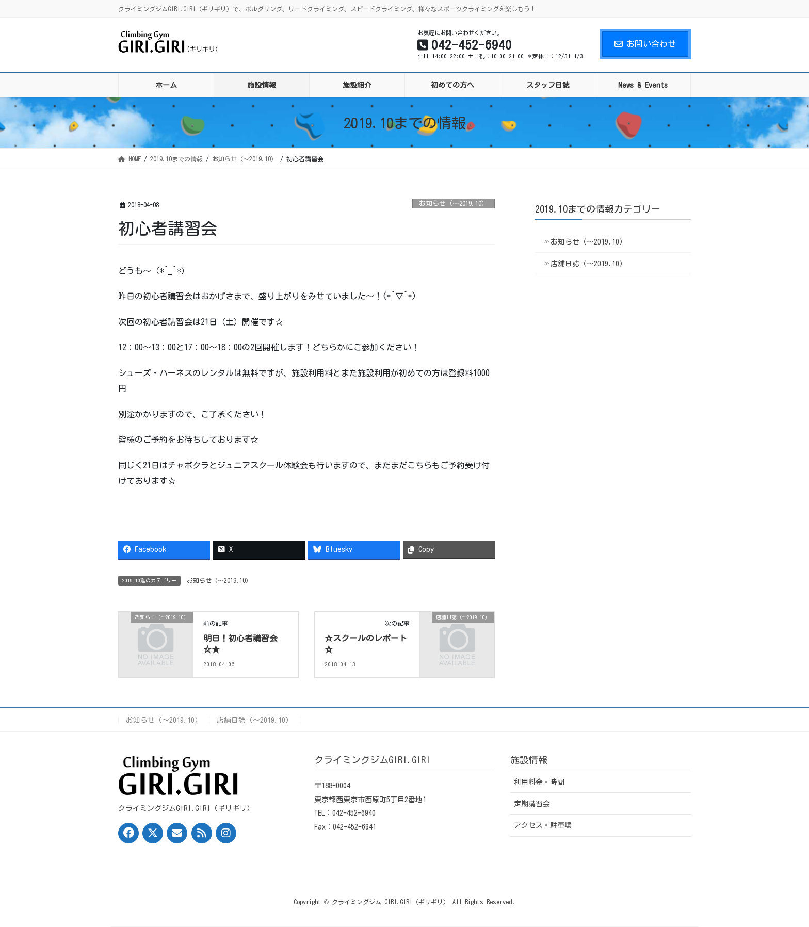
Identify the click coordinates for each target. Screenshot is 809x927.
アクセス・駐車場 (543, 825)
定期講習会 (532, 803)
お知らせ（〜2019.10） (453, 203)
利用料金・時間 (539, 782)
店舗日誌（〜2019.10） (588, 263)
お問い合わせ (645, 44)
